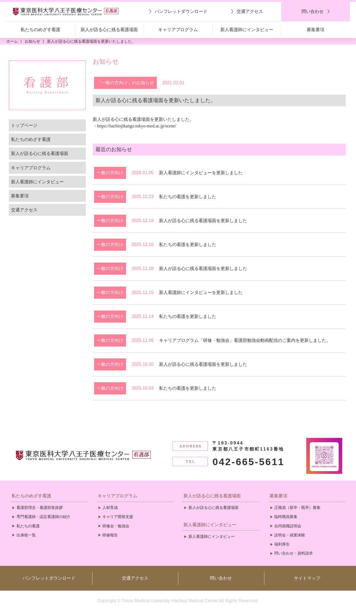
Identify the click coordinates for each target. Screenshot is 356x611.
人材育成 (110, 507)
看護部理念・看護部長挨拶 (40, 507)
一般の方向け (110, 172)
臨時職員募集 (285, 516)
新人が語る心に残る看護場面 (39, 153)
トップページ (24, 125)
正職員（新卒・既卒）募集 (297, 507)
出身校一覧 (26, 535)
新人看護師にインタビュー (37, 181)
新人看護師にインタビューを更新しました (201, 172)
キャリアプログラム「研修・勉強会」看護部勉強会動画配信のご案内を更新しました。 (245, 340)
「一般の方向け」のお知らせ (125, 82)
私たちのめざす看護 (31, 139)
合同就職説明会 (287, 526)
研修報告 (110, 535)
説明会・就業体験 (289, 535)
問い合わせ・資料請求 (293, 553)
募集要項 (20, 195)
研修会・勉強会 (115, 526)
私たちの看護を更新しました (187, 196)
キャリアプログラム (31, 167)
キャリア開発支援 (117, 516)
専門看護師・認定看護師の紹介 (43, 516)
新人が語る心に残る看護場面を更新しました (203, 220)
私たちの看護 (28, 526)
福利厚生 (282, 544)
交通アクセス (24, 210)
